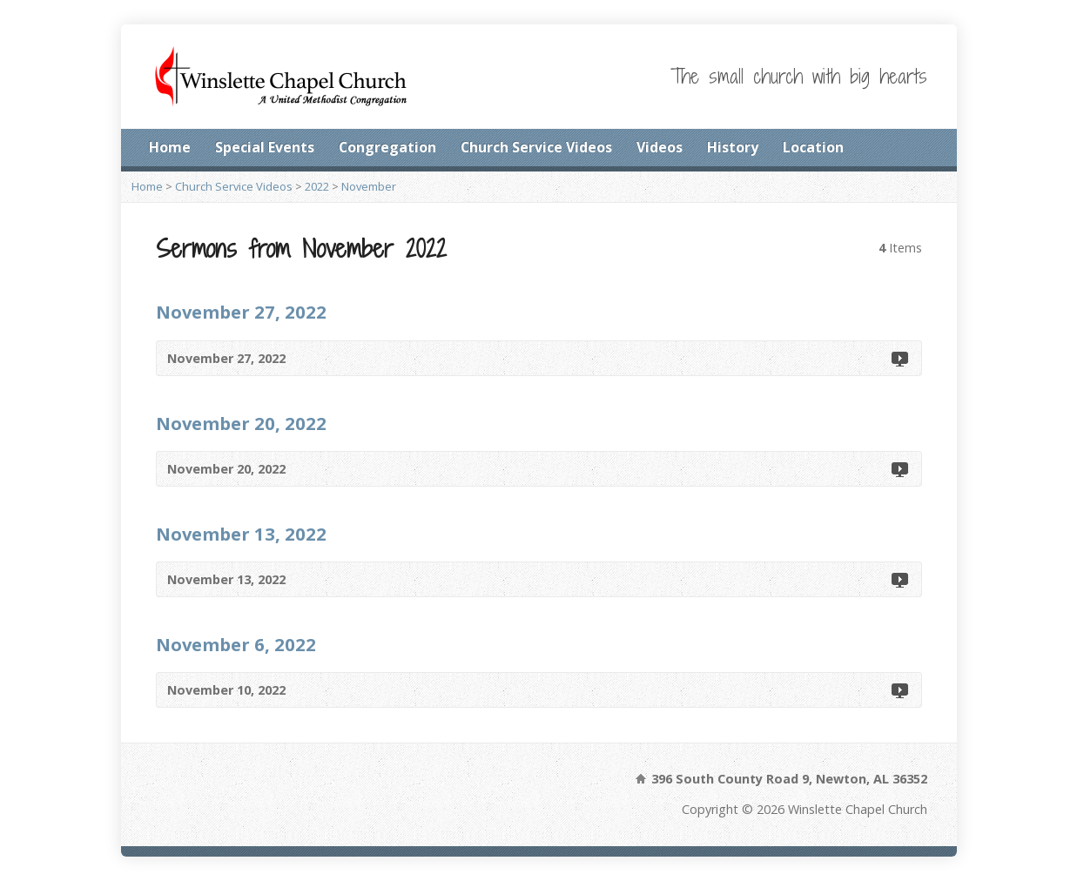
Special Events (264, 147)
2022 (317, 186)
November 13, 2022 (241, 533)
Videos (659, 147)
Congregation (387, 147)
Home (170, 147)
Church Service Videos (536, 147)
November (368, 186)
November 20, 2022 (241, 423)
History (732, 147)
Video (899, 358)
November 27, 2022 (241, 311)
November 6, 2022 (236, 644)
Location (813, 147)
